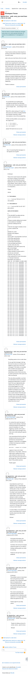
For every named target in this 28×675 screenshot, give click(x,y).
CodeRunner (2, 8)
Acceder (25, 2)
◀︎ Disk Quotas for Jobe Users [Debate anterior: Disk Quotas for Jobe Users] (9, 20)
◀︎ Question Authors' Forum (9, 647)
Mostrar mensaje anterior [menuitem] (20, 135)
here (24, 111)
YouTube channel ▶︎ (20, 652)
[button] (19, 2)
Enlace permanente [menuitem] (21, 86)
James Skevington (7, 47)
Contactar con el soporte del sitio (11, 662)
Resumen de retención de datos (10, 668)
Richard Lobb (7, 96)
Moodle (12, 673)
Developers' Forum (8, 8)
